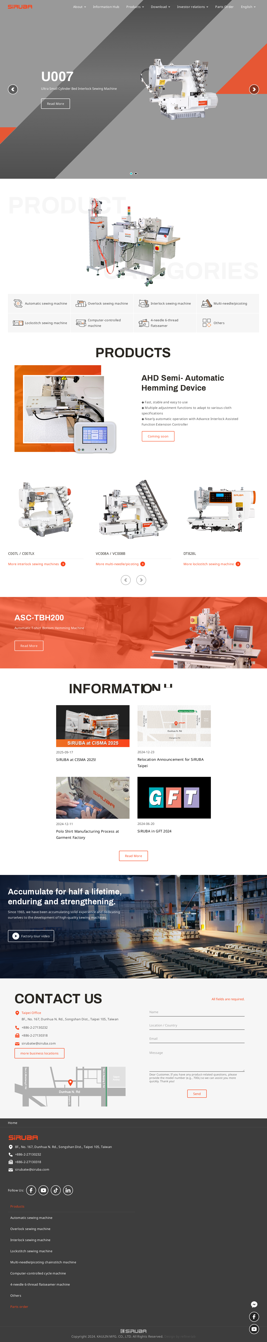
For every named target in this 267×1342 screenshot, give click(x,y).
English (248, 7)
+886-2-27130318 (35, 1035)
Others (15, 1295)
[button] (254, 89)
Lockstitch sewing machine (31, 1251)
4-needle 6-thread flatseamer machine (40, 1284)
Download (160, 7)
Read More (55, 103)
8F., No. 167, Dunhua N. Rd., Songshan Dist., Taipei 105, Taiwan (70, 1025)
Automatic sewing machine (31, 1218)
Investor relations (192, 7)
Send (197, 1094)
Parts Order (224, 7)
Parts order (19, 1306)
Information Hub (106, 7)
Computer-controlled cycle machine (38, 1273)
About (79, 7)
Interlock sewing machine (30, 1240)
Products (135, 7)
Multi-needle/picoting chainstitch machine (43, 1262)
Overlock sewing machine (30, 1229)
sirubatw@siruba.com (39, 1043)
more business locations (39, 1053)
